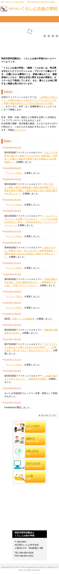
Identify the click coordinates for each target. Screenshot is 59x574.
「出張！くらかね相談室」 (23, 318)
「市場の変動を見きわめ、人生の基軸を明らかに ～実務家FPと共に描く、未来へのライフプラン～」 (31, 282)
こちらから (19, 130)
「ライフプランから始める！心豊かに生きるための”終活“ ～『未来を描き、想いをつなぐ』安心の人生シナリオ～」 (31, 347)
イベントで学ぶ (14, 173)
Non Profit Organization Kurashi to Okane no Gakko (30, 9)
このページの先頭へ (48, 415)
